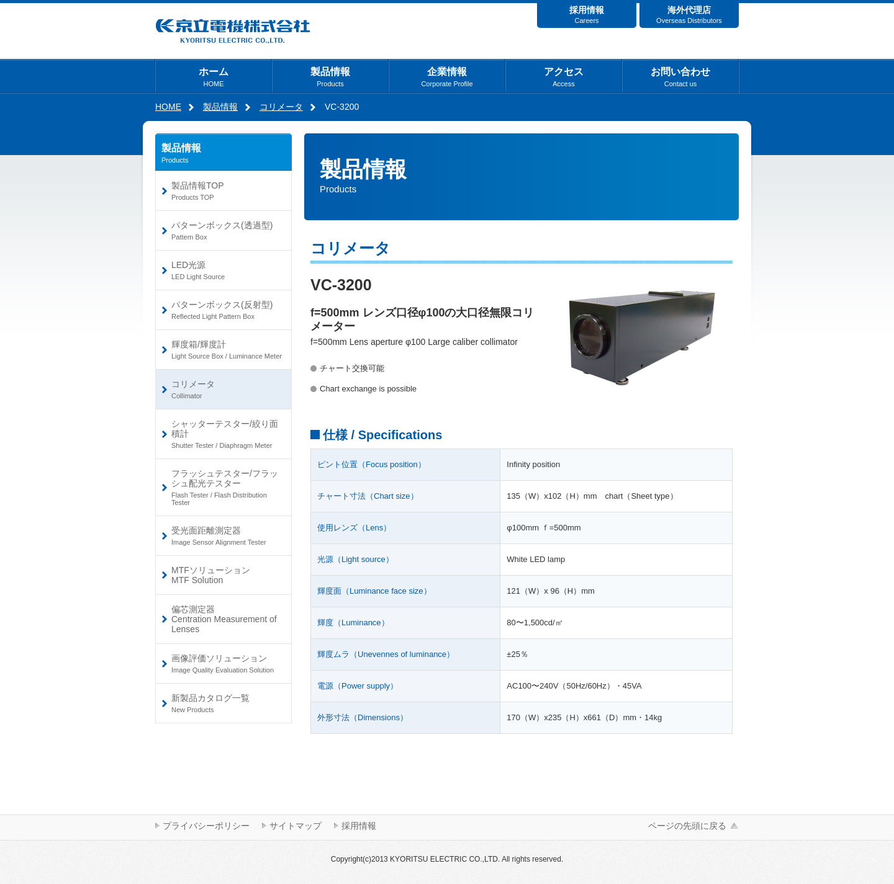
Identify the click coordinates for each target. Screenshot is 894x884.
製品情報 (330, 76)
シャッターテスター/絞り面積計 (226, 434)
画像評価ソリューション (226, 663)
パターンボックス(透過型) (226, 230)
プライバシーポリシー (206, 826)
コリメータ (281, 107)
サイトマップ (295, 826)
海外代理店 (689, 14)
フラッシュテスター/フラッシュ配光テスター (226, 487)
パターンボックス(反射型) (226, 310)
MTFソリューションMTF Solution (210, 575)
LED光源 (226, 270)
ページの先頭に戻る (687, 826)
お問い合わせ (680, 76)
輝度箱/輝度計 (226, 349)
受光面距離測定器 (226, 535)
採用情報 (586, 14)
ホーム (213, 76)
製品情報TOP (226, 191)
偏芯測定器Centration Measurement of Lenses (224, 619)
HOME (168, 107)
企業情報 (446, 76)
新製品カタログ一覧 (226, 703)
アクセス (564, 76)
